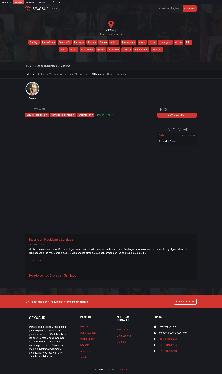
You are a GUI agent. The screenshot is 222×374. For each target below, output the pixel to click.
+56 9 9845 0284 (167, 345)
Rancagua (79, 42)
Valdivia (114, 42)
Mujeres (52, 74)
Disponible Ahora (105, 115)
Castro (142, 42)
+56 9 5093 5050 (167, 351)
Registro (175, 8)
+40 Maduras (97, 74)
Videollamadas (117, 74)
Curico (63, 49)
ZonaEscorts (124, 335)
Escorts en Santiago (46, 65)
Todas (41, 74)
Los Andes (157, 49)
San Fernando (141, 49)
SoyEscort (30, 2)
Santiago (34, 42)
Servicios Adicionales (61, 115)
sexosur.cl (121, 369)
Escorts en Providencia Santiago (51, 239)
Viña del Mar (87, 49)
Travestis (81, 74)
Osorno (103, 42)
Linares (73, 49)
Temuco (92, 42)
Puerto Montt (48, 42)
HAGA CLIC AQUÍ (185, 301)
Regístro (84, 345)
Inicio (55, 8)
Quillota (101, 49)
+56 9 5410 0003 (167, 338)
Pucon (152, 42)
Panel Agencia (88, 332)
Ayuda (83, 357)
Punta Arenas (128, 42)
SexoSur (18, 2)
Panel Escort (87, 326)
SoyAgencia (43, 2)
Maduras (65, 65)
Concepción (64, 42)
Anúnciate (189, 8)
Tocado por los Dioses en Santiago (52, 275)
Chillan (178, 42)
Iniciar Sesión (162, 8)
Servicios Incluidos (36, 115)
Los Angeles (165, 42)
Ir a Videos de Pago (177, 115)
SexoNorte (6, 2)
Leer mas (36, 260)
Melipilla (127, 49)
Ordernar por (85, 115)
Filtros (29, 74)
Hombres (66, 74)
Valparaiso (114, 49)
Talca (188, 42)
